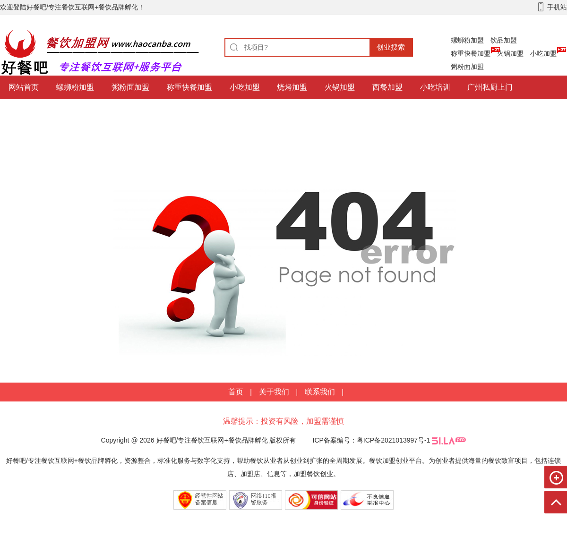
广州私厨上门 (490, 87)
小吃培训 (435, 87)
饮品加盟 (503, 40)
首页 (235, 392)
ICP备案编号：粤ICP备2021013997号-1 (371, 440)
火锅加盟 (510, 53)
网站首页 (24, 87)
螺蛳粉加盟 (467, 40)
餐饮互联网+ (30, 111)
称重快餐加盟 (470, 53)
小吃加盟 (543, 53)
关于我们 (274, 392)
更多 (123, 111)
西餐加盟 (387, 87)
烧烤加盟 (292, 87)
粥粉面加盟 (467, 66)
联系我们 (320, 392)
